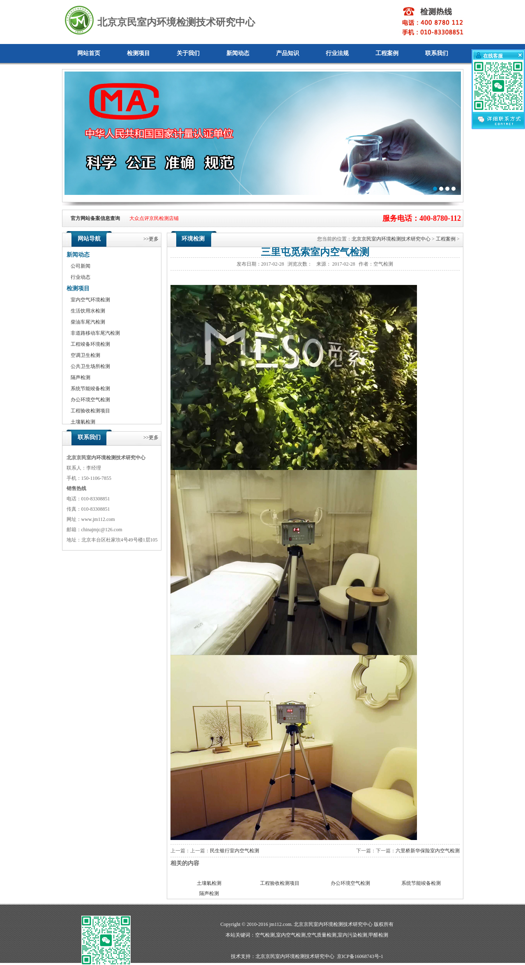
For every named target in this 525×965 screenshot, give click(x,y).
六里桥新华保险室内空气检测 (428, 851)
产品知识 (287, 53)
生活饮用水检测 (88, 311)
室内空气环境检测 (90, 300)
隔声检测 (80, 377)
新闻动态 (237, 53)
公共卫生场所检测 (90, 366)
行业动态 (80, 277)
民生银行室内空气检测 (234, 851)
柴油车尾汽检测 (88, 322)
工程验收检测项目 (90, 411)
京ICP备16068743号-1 (360, 956)
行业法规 (337, 53)
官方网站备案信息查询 (95, 218)
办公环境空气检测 (90, 400)
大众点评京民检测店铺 (154, 218)
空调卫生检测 (85, 355)
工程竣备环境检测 (90, 344)
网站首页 (88, 53)
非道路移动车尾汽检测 (95, 333)
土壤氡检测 (83, 422)
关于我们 (188, 53)
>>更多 (151, 239)
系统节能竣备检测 (90, 388)
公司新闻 (80, 266)
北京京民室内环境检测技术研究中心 (391, 239)
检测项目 (138, 53)
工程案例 (386, 53)
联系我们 (436, 53)
